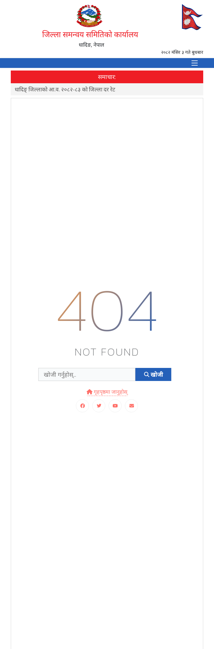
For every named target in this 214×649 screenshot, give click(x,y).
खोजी (153, 374)
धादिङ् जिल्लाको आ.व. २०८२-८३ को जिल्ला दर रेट (65, 89)
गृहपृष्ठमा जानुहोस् (107, 392)
